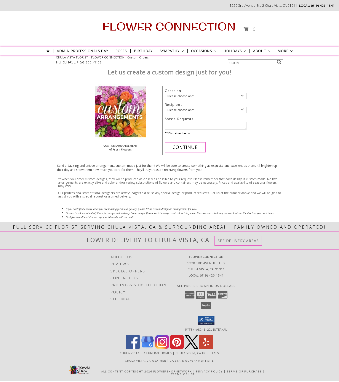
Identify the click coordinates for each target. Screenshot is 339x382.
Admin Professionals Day (82, 51)
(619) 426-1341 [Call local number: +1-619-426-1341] (323, 5)
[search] (279, 62)
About (262, 51)
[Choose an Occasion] (205, 96)
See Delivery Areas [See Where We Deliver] (238, 242)
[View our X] (191, 349)
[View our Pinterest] (177, 349)
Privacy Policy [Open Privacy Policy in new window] (209, 372)
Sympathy (172, 51)
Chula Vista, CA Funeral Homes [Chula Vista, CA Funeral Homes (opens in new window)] (146, 354)
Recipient (173, 104)
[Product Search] (251, 63)
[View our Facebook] (133, 349)
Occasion (173, 90)
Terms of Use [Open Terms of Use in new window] (183, 375)
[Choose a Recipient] (205, 110)
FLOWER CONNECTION (169, 26)
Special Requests (179, 119)
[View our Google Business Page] (147, 349)
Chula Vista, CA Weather (145, 362)
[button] (249, 29)
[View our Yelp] (206, 349)
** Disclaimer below (177, 134)
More (285, 51)
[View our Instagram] (162, 349)
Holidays (235, 51)
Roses (121, 51)
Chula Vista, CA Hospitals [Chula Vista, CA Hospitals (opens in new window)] (197, 354)
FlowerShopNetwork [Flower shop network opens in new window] (172, 372)
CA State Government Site (192, 362)
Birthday (143, 51)
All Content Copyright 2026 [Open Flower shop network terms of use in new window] (126, 372)
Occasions (204, 51)
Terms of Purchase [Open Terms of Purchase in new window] (244, 372)
